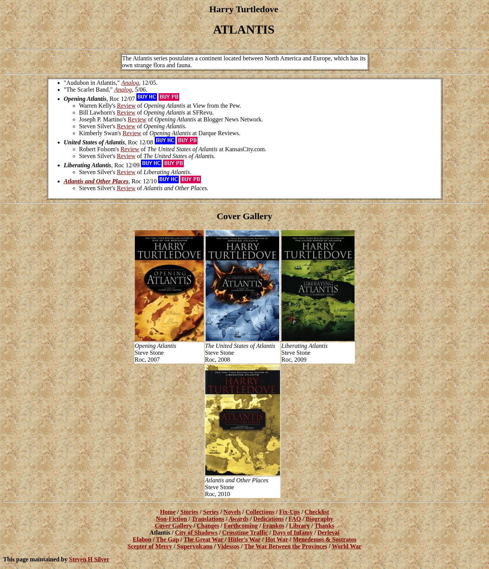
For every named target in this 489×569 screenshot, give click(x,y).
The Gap (167, 539)
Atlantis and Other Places (96, 181)
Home (168, 512)
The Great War (204, 539)
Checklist (316, 512)
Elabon (142, 539)
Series (211, 512)
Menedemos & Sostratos (324, 539)
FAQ (294, 519)
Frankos (273, 525)
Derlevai (328, 532)
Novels (232, 512)
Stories (189, 512)
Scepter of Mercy (150, 546)
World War (347, 546)
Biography (319, 519)
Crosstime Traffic (245, 532)
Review (126, 105)
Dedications (268, 519)
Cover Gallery (173, 525)
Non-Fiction (171, 519)
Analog (130, 82)
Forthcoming (241, 525)
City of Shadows (196, 532)
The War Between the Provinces (285, 546)
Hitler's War (244, 539)
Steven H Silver (89, 559)
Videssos (228, 546)
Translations (208, 519)
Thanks (324, 525)
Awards (238, 519)
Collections (260, 512)
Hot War (277, 539)
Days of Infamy (293, 532)
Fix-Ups (289, 512)
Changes (208, 525)
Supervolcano (194, 546)
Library (299, 525)
